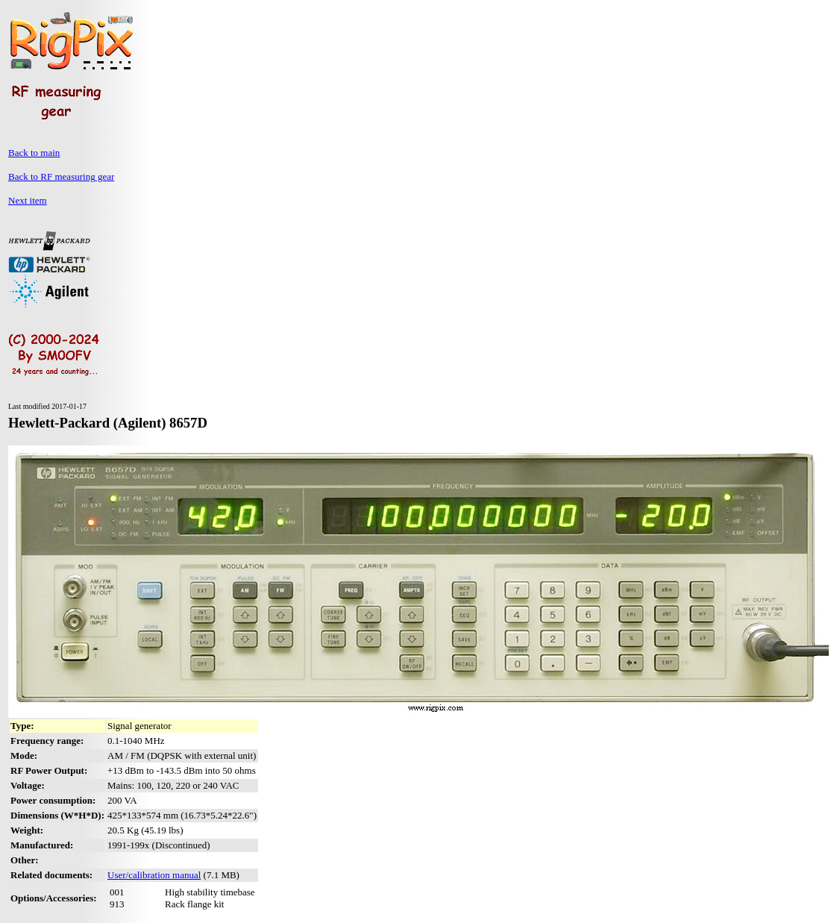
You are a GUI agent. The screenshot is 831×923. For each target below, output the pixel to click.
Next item (27, 200)
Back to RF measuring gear (61, 176)
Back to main (34, 152)
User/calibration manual (154, 874)
